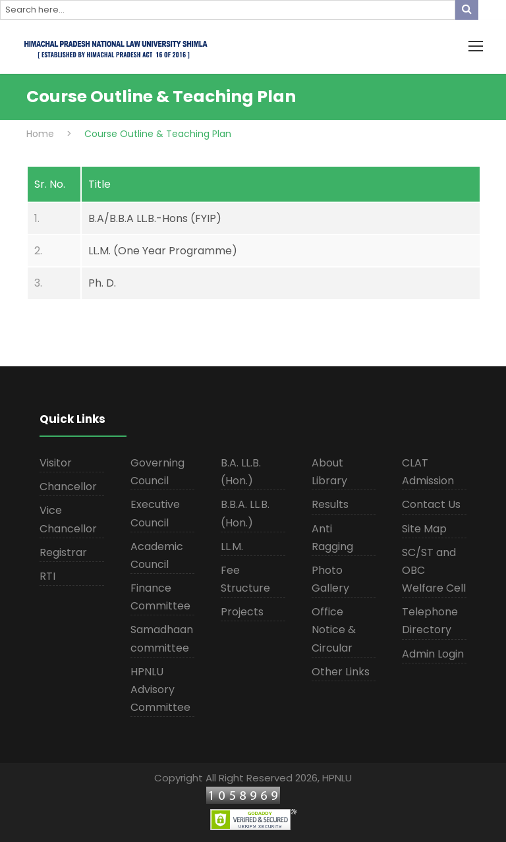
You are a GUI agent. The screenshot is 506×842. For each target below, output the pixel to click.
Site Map (424, 528)
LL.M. (232, 546)
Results (330, 504)
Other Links (341, 671)
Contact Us (431, 504)
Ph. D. (102, 283)
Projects (242, 611)
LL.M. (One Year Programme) (162, 250)
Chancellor (68, 486)
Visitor (56, 462)
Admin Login (433, 653)
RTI (47, 576)
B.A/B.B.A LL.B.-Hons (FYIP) (154, 218)
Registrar (63, 552)
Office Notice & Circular (334, 629)
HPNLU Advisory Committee (160, 689)
